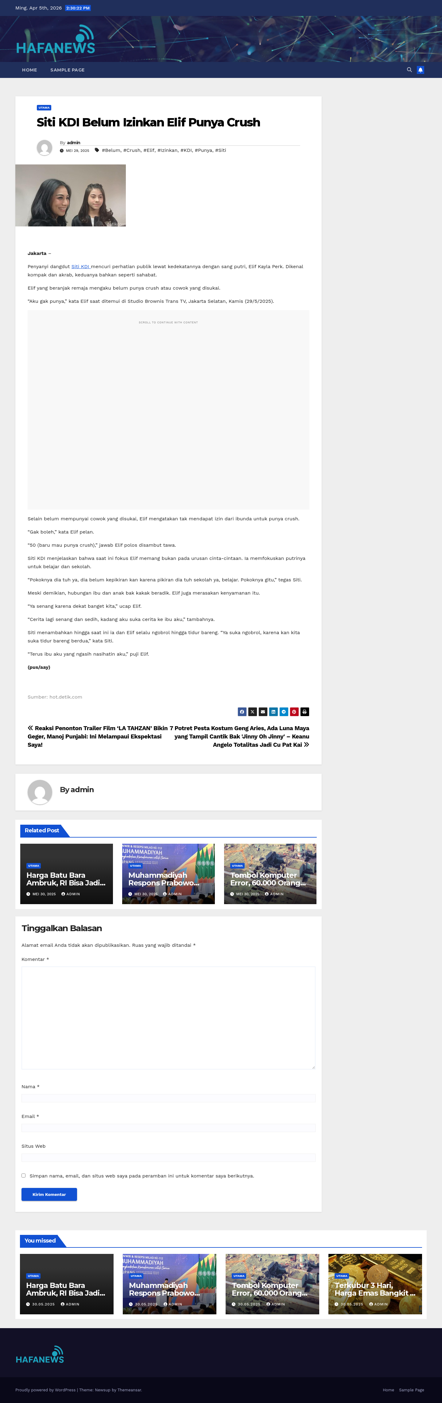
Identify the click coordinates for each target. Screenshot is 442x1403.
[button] (409, 70)
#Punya (203, 150)
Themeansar (129, 1390)
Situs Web (33, 1146)
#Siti (220, 150)
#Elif (148, 150)
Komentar (35, 959)
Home (29, 70)
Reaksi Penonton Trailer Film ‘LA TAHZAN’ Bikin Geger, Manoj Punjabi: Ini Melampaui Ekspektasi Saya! (98, 736)
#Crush (132, 150)
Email (30, 1116)
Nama (30, 1086)
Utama (44, 107)
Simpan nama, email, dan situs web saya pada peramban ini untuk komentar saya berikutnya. (141, 1176)
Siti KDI (81, 266)
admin (73, 142)
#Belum (111, 150)
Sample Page (67, 70)
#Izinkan (167, 150)
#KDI (186, 150)
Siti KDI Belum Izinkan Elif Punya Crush (148, 122)
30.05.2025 (44, 1304)
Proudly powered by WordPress (46, 1390)
